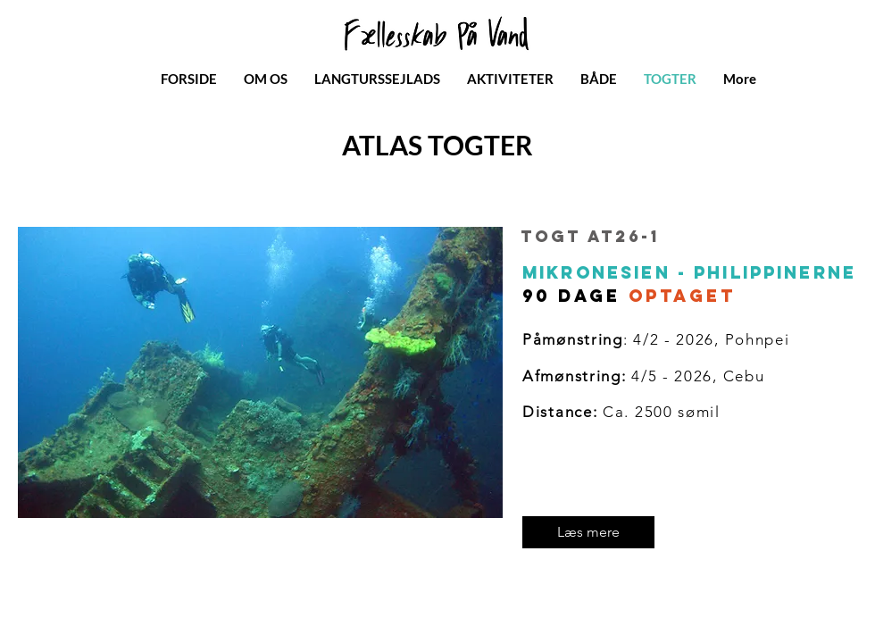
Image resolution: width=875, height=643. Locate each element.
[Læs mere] (588, 532)
